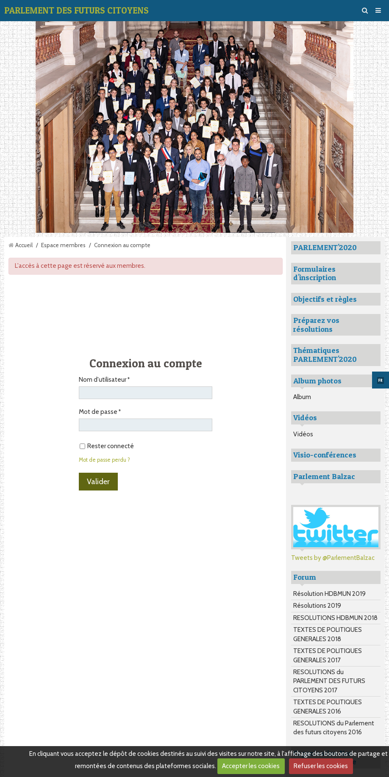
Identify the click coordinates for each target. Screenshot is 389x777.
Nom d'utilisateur (102, 379)
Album (302, 397)
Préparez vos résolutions (316, 324)
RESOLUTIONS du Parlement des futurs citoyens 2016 (333, 727)
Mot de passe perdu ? (104, 460)
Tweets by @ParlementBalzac (333, 558)
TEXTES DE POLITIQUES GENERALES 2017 (327, 655)
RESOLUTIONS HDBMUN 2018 (335, 618)
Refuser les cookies (321, 766)
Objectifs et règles (325, 299)
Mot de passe (98, 412)
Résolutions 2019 (317, 605)
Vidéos (303, 434)
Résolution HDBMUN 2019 (329, 594)
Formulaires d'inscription (314, 273)
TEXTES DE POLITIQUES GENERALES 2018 (327, 634)
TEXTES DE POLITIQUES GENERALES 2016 (327, 706)
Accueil (24, 245)
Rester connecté (107, 446)
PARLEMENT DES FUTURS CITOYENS (76, 10)
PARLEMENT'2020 (325, 247)
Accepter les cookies (251, 766)
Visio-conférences (324, 454)
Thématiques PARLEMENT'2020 (325, 355)
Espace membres (63, 245)
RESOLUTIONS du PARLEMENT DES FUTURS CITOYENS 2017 (329, 681)
